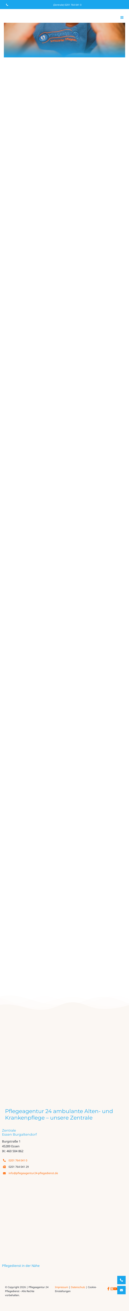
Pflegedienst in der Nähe (21, 1265)
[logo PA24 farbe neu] (64, 1023)
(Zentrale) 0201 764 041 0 (67, 4)
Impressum (61, 1287)
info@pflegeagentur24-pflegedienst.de (33, 1173)
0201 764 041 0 (18, 1160)
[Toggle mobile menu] (122, 17)
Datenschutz (78, 1287)
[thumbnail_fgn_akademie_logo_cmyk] (80, 1076)
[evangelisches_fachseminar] (54, 1076)
